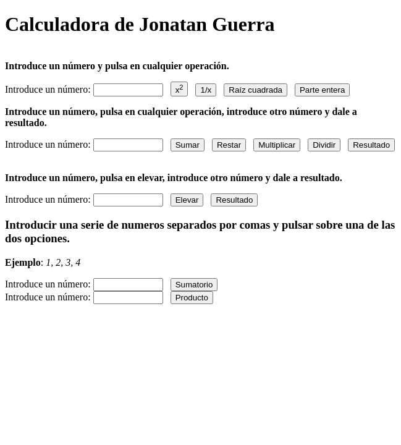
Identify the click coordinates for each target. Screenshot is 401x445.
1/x (205, 90)
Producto (191, 297)
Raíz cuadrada (255, 90)
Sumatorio (194, 284)
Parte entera (322, 90)
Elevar (187, 200)
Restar (229, 145)
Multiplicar (276, 145)
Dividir (324, 145)
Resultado (371, 145)
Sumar (187, 145)
